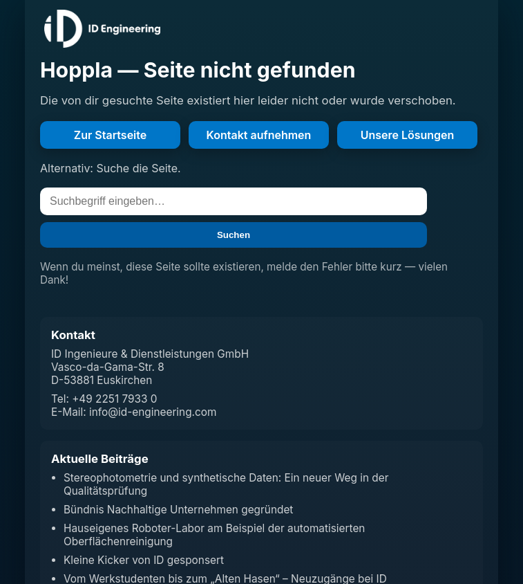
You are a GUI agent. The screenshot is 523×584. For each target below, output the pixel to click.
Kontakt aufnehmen (259, 135)
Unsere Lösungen (408, 135)
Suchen (233, 235)
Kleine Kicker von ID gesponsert (144, 560)
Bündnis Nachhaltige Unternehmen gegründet (178, 509)
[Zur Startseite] (102, 29)
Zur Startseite (110, 135)
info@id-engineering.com (152, 412)
